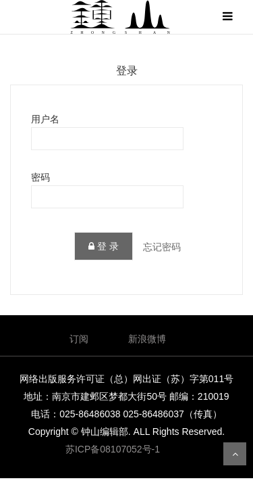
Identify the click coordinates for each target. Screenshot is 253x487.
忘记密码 (162, 246)
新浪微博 (147, 338)
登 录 (103, 246)
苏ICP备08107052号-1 (112, 449)
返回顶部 (234, 453)
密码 (40, 177)
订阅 (78, 338)
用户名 (45, 119)
